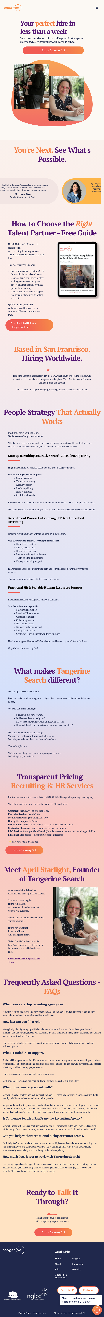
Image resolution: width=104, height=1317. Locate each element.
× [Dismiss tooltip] (100, 1297)
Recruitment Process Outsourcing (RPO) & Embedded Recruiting (46, 520)
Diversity (76, 1269)
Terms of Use (39, 1313)
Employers (77, 1264)
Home (58, 1258)
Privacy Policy (24, 1313)
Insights (76, 1258)
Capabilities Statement (61, 1276)
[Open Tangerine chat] (97, 1310)
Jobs (57, 1269)
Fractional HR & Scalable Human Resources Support (45, 587)
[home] (12, 8)
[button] (96, 7)
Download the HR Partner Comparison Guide (24, 325)
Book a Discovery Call (53, 50)
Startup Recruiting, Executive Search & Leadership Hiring (49, 456)
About (58, 1264)
